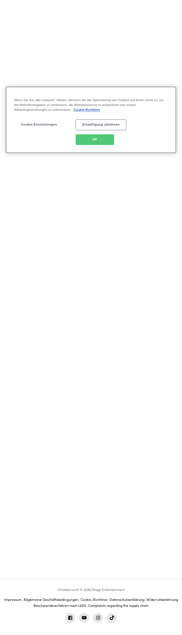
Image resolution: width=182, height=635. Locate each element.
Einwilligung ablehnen (101, 124)
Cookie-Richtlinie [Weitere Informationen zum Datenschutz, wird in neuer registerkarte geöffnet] (87, 110)
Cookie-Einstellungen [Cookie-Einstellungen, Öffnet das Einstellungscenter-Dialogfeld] (39, 124)
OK (94, 139)
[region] (91, 120)
